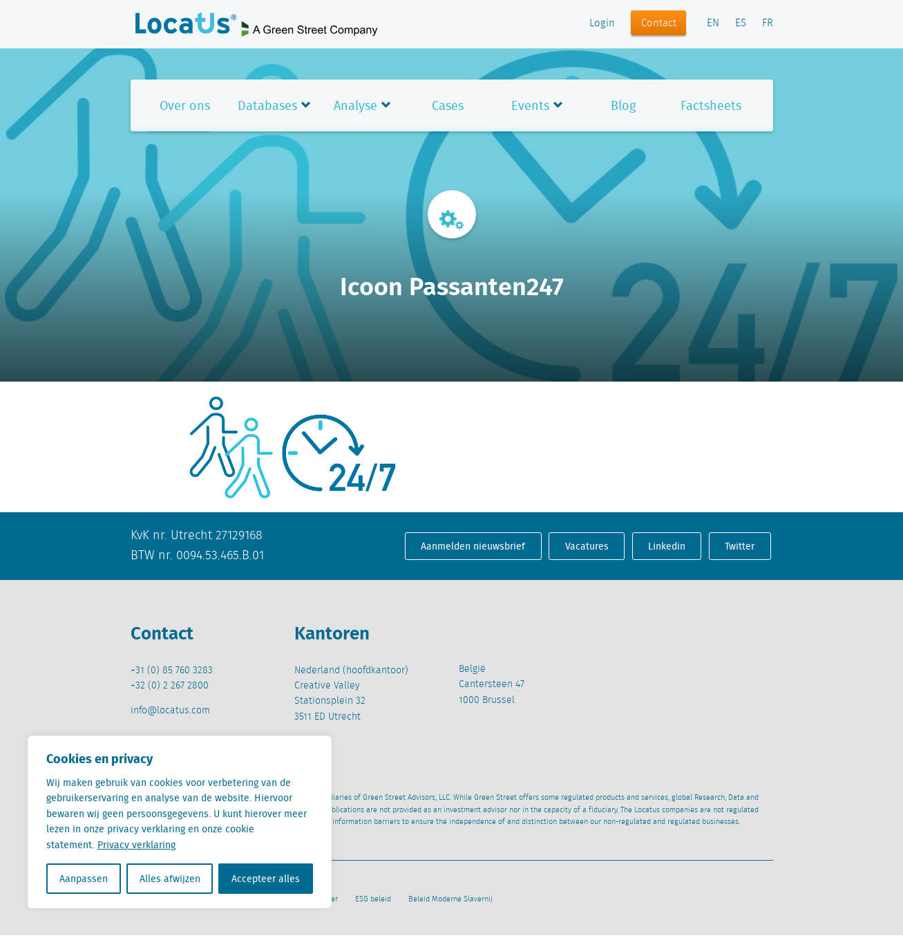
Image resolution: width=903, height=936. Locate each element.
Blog (623, 105)
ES (740, 23)
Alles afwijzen (170, 879)
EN (713, 23)
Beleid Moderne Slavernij (450, 899)
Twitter (739, 546)
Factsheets (711, 105)
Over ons (185, 105)
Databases (267, 105)
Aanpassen (83, 879)
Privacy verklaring (136, 845)
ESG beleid (373, 899)
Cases (448, 105)
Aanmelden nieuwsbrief (473, 546)
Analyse (355, 105)
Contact (658, 23)
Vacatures (587, 546)
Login (602, 23)
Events (530, 105)
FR (767, 23)
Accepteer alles (265, 879)
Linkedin (666, 546)
